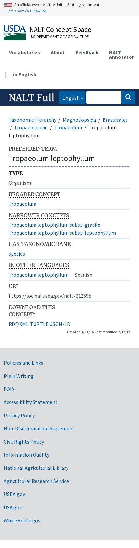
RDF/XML (19, 324)
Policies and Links (23, 362)
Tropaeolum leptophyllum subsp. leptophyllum (62, 232)
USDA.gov (14, 494)
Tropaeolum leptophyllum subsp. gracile (54, 224)
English (69, 97)
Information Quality (26, 454)
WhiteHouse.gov (22, 520)
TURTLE (39, 324)
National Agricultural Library (36, 468)
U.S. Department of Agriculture (59, 36)
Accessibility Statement (31, 402)
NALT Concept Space (60, 29)
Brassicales (115, 119)
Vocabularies (24, 52)
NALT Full (31, 97)
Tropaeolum (68, 127)
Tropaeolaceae (31, 127)
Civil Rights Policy (24, 441)
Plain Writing (19, 376)
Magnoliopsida (79, 119)
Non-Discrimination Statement (39, 428)
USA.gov (13, 507)
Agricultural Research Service (36, 481)
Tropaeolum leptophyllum (39, 274)
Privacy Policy (19, 415)
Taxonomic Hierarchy (32, 119)
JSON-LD (60, 324)
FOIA (9, 389)
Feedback (87, 52)
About (58, 52)
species (17, 253)
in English (24, 74)
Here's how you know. (24, 10)
